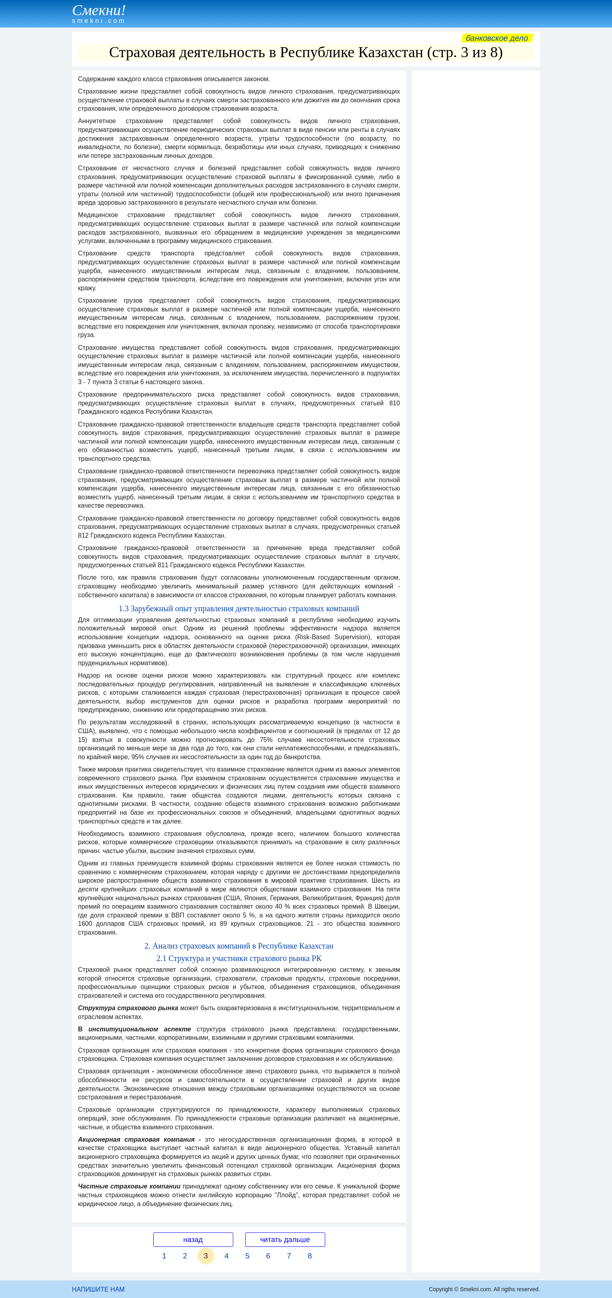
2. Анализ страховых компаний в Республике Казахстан (238, 945)
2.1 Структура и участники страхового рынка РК (239, 958)
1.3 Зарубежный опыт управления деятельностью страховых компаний (239, 608)
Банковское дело (497, 38)
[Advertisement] (476, 195)
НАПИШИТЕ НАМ (98, 1289)
